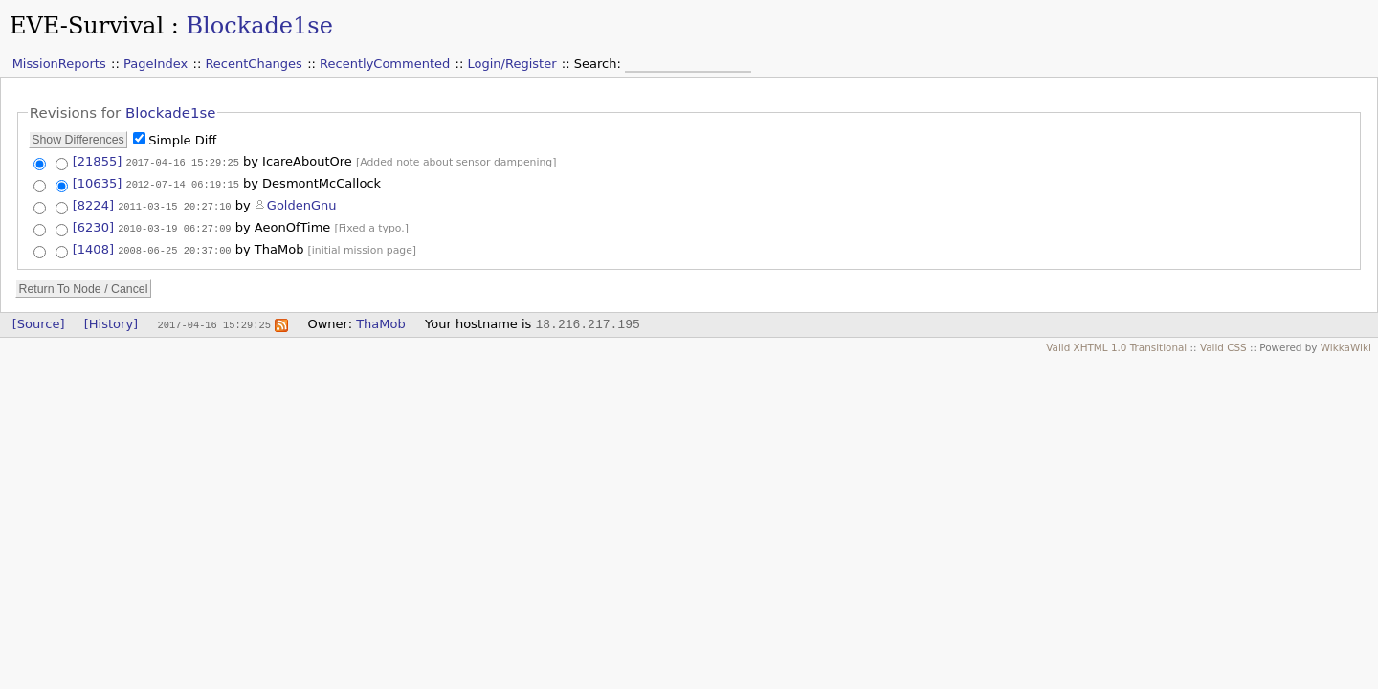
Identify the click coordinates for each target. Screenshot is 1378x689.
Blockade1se (259, 25)
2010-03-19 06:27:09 (174, 226)
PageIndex (155, 63)
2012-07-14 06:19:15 (181, 183)
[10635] (97, 183)
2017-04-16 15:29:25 (181, 161)
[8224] (93, 204)
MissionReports (59, 63)
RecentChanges (253, 63)
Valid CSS (1223, 345)
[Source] (38, 322)
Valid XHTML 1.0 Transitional (1116, 345)
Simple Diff (182, 140)
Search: (599, 63)
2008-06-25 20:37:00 (174, 248)
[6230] (93, 225)
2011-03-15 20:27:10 (174, 204)
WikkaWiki (1346, 345)
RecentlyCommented (385, 63)
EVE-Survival (87, 25)
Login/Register (512, 63)
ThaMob (381, 322)
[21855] (97, 161)
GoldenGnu (302, 204)
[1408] (93, 247)
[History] (111, 322)
